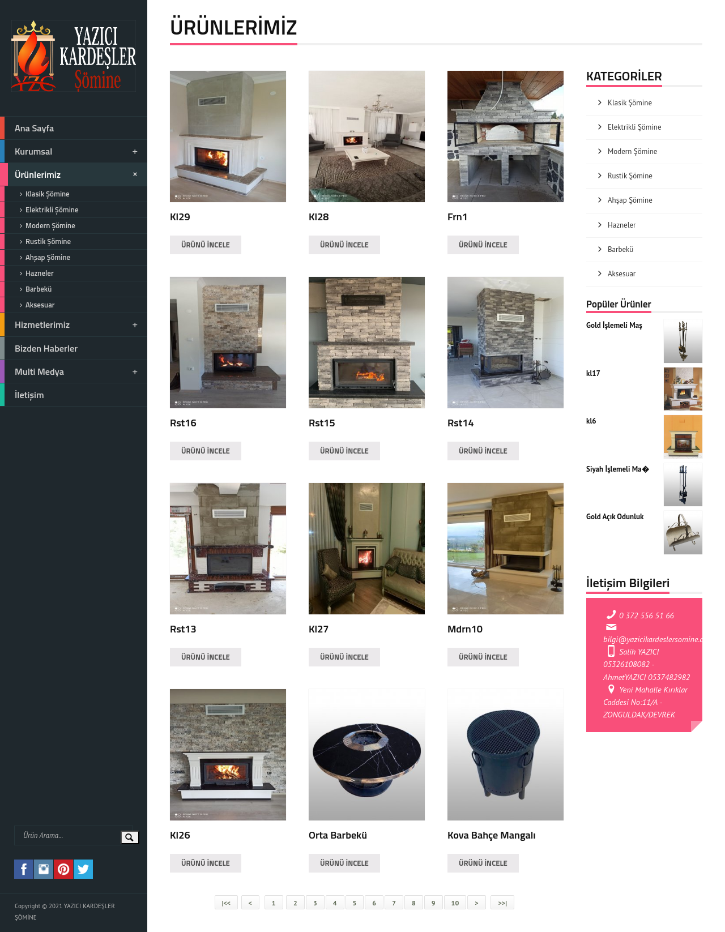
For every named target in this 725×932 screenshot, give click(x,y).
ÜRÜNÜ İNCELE (205, 244)
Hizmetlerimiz (69, 324)
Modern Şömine (37, 225)
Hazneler (27, 273)
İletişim (22, 394)
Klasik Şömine (35, 194)
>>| (502, 903)
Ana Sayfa (27, 128)
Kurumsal (69, 151)
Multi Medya (69, 371)
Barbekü (26, 289)
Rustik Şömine (35, 241)
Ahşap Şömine (35, 257)
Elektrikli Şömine (39, 209)
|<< (226, 903)
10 (455, 903)
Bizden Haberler (39, 348)
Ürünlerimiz (70, 174)
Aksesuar (27, 305)
